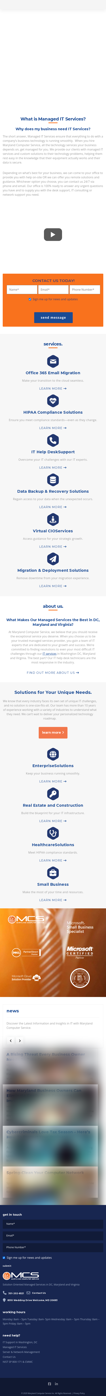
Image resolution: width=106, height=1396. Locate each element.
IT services (49, 654)
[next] (19, 1040)
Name (14, 290)
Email (45, 290)
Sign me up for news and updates (55, 299)
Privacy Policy (79, 1393)
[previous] (10, 1040)
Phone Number (83, 290)
